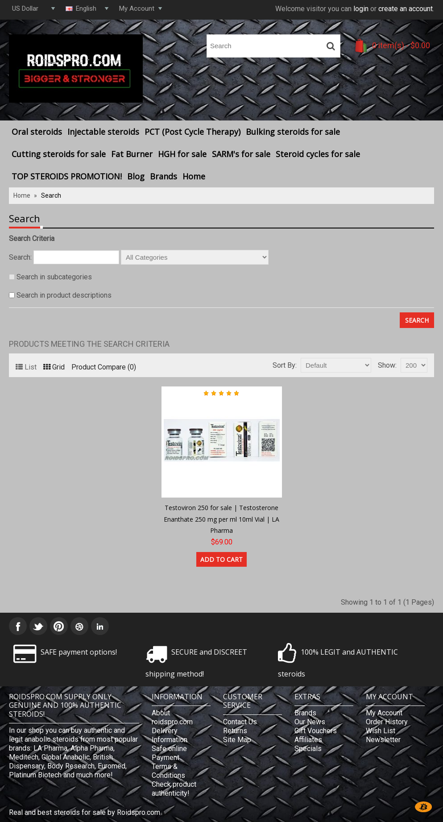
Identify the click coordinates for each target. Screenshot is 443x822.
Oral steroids (37, 131)
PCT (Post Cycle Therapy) (192, 131)
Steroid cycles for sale (318, 154)
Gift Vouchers (315, 731)
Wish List (380, 731)
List (26, 367)
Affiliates (308, 739)
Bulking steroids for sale (293, 131)
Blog (136, 176)
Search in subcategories (54, 277)
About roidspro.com (172, 717)
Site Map (237, 739)
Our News (309, 722)
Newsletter (383, 739)
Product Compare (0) (103, 367)
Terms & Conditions (168, 771)
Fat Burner (132, 154)
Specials (308, 748)
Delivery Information (169, 735)
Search (51, 195)
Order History (387, 722)
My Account (384, 713)
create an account (405, 8)
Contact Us (240, 722)
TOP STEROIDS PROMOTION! (67, 176)
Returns (235, 731)
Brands (163, 176)
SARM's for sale (241, 154)
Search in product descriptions (64, 295)
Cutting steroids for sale (59, 154)
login (360, 8)
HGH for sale (182, 154)
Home (193, 176)
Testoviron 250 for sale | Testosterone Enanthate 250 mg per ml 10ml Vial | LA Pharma (221, 519)
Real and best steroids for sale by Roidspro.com (84, 812)
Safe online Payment (169, 753)
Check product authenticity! (174, 788)
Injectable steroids (103, 131)
